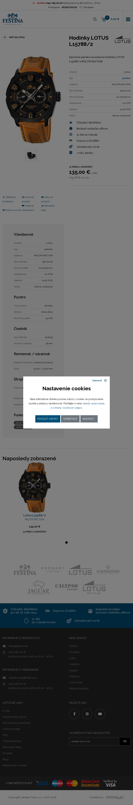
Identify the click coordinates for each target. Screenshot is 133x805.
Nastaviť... (89, 418)
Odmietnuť (70, 418)
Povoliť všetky (48, 418)
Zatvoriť (99, 380)
